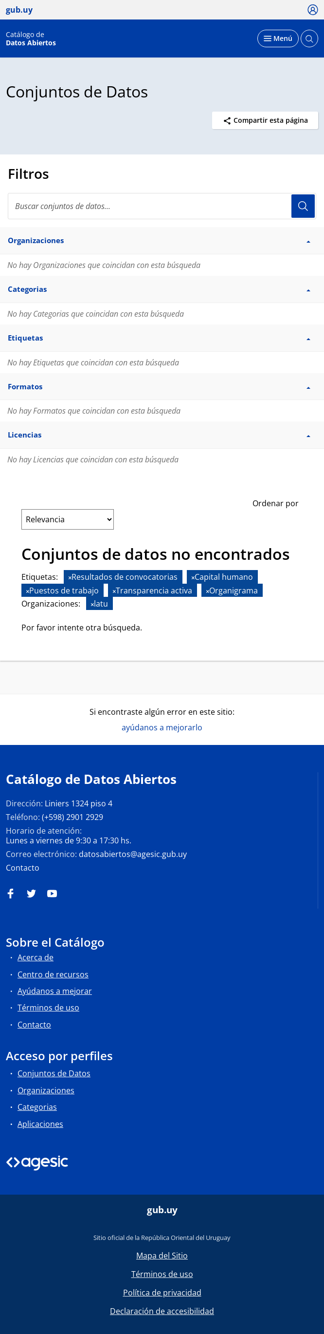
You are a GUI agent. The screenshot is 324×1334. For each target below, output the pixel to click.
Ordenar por (275, 503)
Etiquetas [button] (159, 338)
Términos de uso (48, 1007)
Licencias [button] (159, 434)
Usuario (303, 206)
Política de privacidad (162, 1292)
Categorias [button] (159, 289)
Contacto (22, 867)
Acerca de (36, 957)
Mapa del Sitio (162, 1255)
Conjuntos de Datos (54, 1073)
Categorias (37, 1107)
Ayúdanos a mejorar (55, 991)
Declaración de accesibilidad (162, 1311)
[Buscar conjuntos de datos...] (162, 206)
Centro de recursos (53, 974)
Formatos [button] (159, 386)
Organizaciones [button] (159, 240)
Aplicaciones (40, 1124)
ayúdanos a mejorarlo (162, 727)
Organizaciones (46, 1090)
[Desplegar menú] (278, 38)
